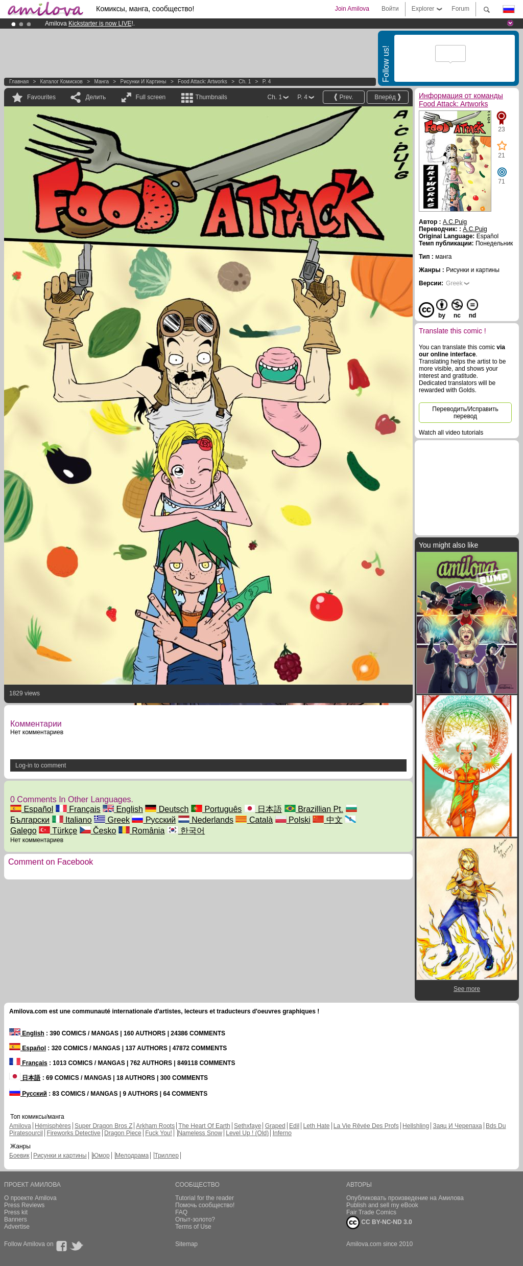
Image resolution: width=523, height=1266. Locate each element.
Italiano (72, 820)
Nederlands (205, 820)
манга (101, 81)
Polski (293, 820)
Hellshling (415, 1125)
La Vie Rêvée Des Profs (366, 1125)
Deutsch (166, 809)
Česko (98, 830)
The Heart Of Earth (204, 1125)
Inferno (282, 1133)
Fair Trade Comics (371, 1212)
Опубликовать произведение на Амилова (405, 1198)
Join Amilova (352, 8)
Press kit (16, 1212)
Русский (154, 820)
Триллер (166, 1155)
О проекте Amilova (30, 1198)
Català (254, 820)
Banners (15, 1219)
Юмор (101, 1155)
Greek (112, 820)
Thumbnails (211, 97)
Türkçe (58, 830)
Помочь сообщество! (204, 1205)
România (141, 830)
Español (31, 809)
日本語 (263, 809)
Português (216, 809)
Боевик (19, 1155)
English (123, 809)
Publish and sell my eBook (382, 1205)
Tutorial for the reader (204, 1198)
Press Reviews (24, 1205)
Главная (19, 81)
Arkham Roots (155, 1125)
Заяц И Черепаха (457, 1125)
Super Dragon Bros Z (103, 1125)
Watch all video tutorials (451, 432)
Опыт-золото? (195, 1219)
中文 (327, 820)
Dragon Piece (122, 1133)
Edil (294, 1125)
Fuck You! (158, 1133)
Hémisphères (53, 1125)
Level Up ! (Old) (247, 1133)
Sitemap (186, 1244)
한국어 (186, 830)
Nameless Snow (200, 1133)
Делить (95, 97)
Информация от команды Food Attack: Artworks (461, 100)
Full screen (151, 97)
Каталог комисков (61, 81)
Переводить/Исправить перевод (465, 412)
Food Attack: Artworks (202, 81)
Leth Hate (316, 1125)
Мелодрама (132, 1155)
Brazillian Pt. (313, 809)
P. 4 (267, 81)
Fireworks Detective (73, 1133)
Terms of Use (193, 1226)
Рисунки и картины (143, 81)
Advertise (17, 1226)
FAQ (181, 1212)
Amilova (20, 1125)
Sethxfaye (247, 1125)
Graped (275, 1125)
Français (78, 809)
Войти (390, 8)
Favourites (41, 97)
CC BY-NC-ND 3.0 (379, 1222)
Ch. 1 (245, 81)
